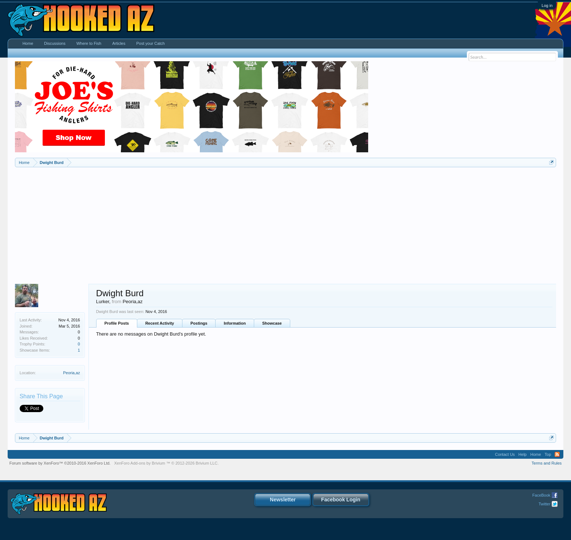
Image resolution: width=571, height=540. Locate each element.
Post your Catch (150, 43)
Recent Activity (159, 323)
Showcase (272, 323)
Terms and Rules (547, 463)
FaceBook (541, 495)
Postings (198, 323)
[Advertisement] (285, 222)
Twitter (544, 504)
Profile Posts (117, 323)
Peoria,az (71, 373)
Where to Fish (88, 43)
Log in (547, 5)
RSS (557, 454)
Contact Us (505, 454)
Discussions (55, 43)
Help (523, 454)
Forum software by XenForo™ (60, 463)
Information (235, 323)
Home (28, 43)
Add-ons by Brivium (166, 463)
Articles (118, 43)
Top (548, 454)
